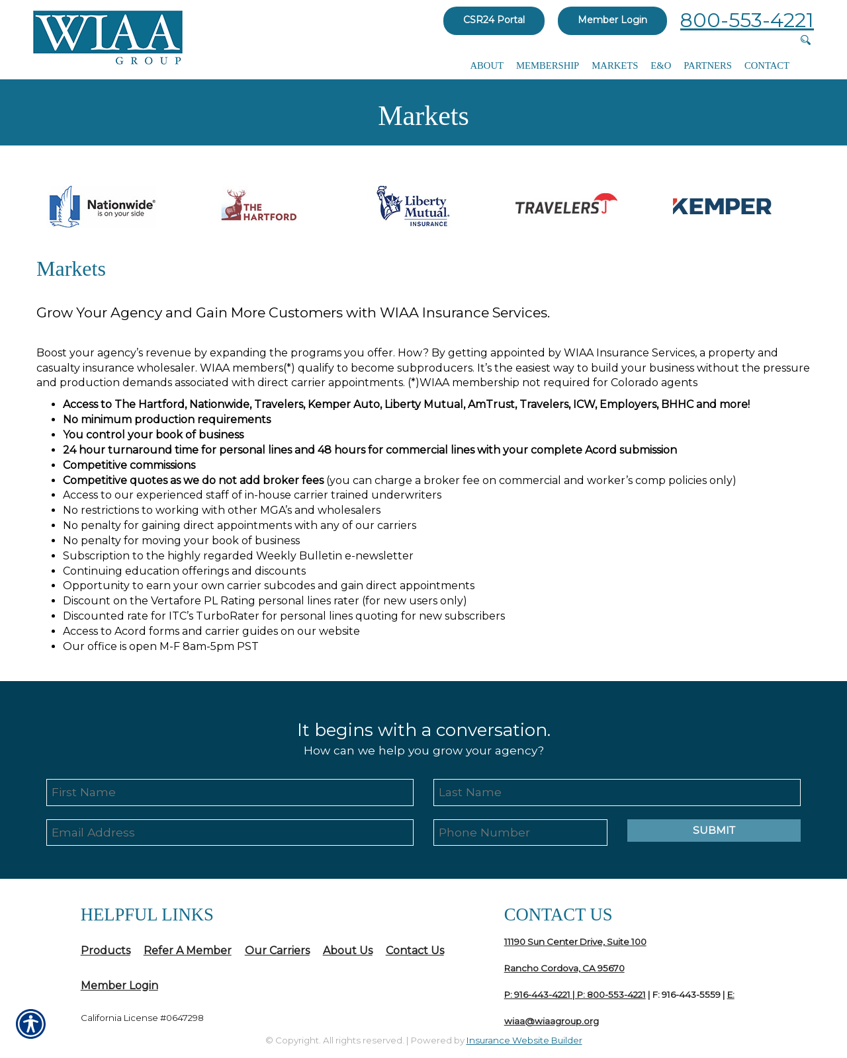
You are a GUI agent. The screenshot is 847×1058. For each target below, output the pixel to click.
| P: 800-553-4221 (608, 994)
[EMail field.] (230, 832)
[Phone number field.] (520, 832)
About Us (348, 950)
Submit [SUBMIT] (714, 831)
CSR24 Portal (494, 20)
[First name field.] (230, 792)
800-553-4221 (747, 20)
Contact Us (415, 950)
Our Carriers (277, 950)
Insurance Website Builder (524, 1040)
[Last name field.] (617, 792)
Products (105, 950)
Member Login (612, 20)
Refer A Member (188, 950)
